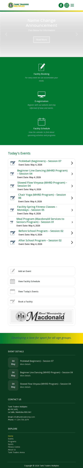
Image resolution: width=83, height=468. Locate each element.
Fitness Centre (14, 447)
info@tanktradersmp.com (24, 417)
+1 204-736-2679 (21, 419)
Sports (10, 444)
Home (10, 436)
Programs (12, 441)
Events (11, 438)
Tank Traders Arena (16, 452)
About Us (12, 449)
